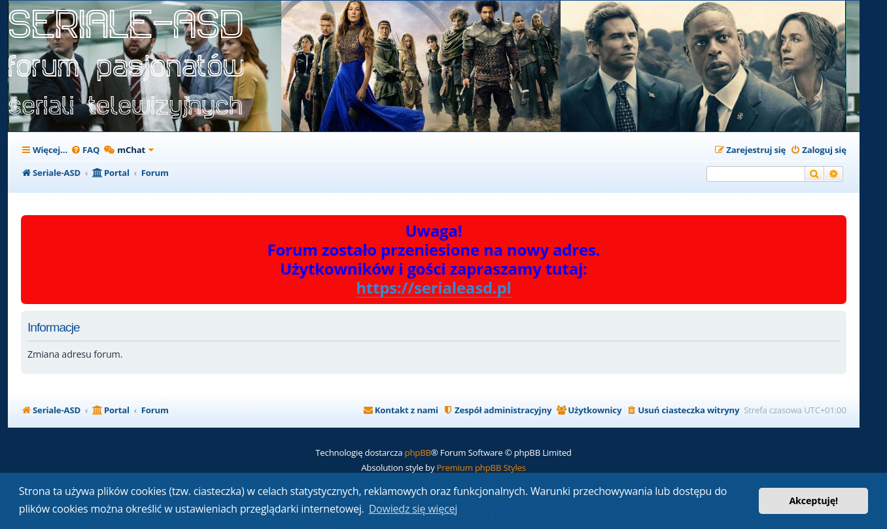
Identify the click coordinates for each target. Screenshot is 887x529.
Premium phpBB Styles (481, 467)
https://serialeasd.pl (434, 288)
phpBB (418, 452)
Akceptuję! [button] (813, 500)
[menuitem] (85, 150)
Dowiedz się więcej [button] (413, 509)
